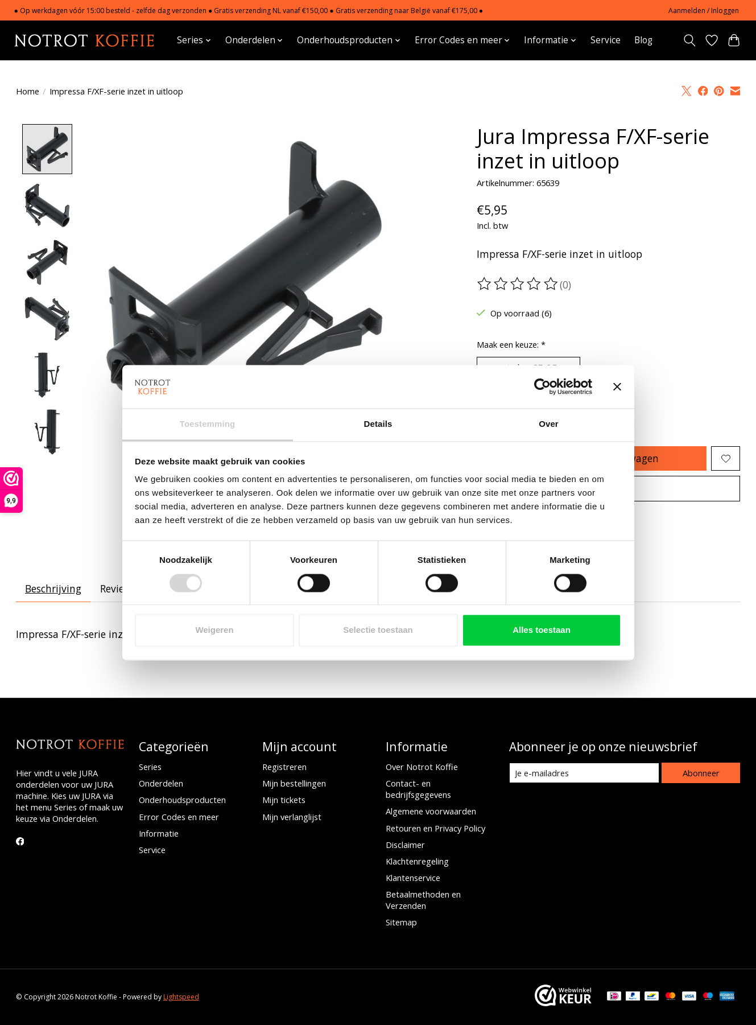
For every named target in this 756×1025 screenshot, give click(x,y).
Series (150, 766)
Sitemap (401, 922)
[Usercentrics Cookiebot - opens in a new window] (542, 386)
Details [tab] (378, 424)
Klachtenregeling (417, 861)
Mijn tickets (283, 800)
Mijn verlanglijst (291, 816)
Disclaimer (405, 844)
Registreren (284, 766)
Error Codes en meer (179, 816)
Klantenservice (413, 877)
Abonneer (701, 773)
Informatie (159, 833)
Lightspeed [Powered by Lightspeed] (181, 997)
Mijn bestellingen (294, 783)
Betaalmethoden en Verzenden (423, 900)
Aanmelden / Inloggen (703, 10)
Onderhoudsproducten (182, 800)
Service (605, 40)
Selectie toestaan (378, 630)
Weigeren (214, 630)
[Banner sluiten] (617, 386)
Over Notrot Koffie (422, 766)
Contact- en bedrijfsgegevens (418, 789)
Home (27, 91)
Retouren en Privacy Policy (435, 828)
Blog (643, 40)
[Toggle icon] (689, 40)
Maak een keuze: (511, 344)
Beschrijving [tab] (53, 589)
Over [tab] (549, 424)
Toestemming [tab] (208, 424)
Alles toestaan (542, 630)
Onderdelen (161, 783)
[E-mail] (584, 773)
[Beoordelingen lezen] (518, 284)
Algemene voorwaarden (431, 811)
